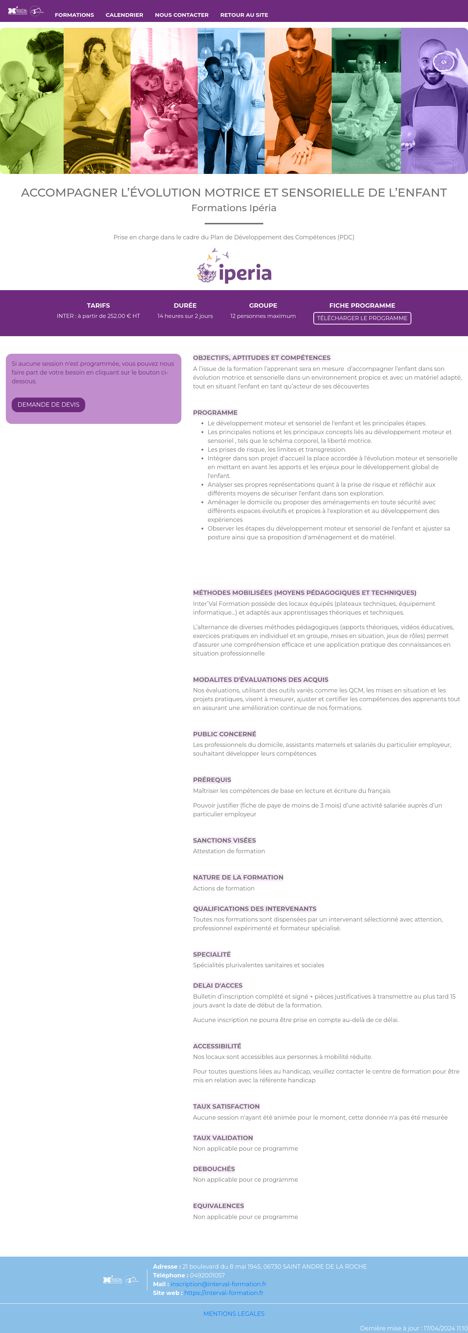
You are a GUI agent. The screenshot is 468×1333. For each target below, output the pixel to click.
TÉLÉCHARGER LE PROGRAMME (362, 318)
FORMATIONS (74, 14)
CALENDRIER (124, 14)
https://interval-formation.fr (224, 1293)
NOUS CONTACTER (182, 14)
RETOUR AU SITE (244, 14)
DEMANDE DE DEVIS (48, 404)
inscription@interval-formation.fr (219, 1284)
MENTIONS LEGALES (233, 1313)
